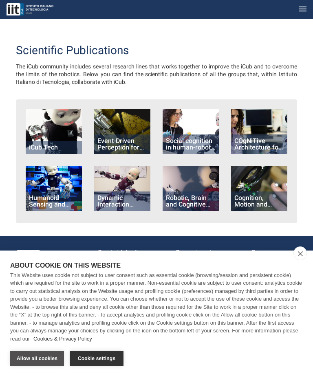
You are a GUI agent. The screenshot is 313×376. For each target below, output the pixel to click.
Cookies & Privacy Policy (62, 339)
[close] (300, 253)
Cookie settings (96, 358)
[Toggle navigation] (303, 9)
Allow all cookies (37, 358)
